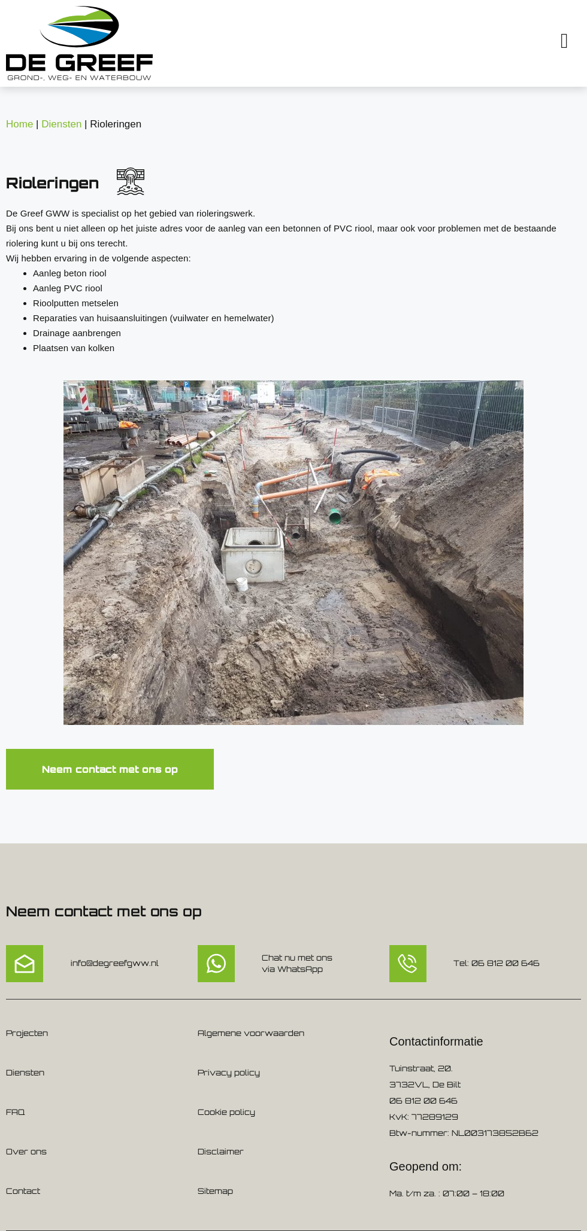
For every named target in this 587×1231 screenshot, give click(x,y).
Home (19, 124)
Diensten (61, 124)
